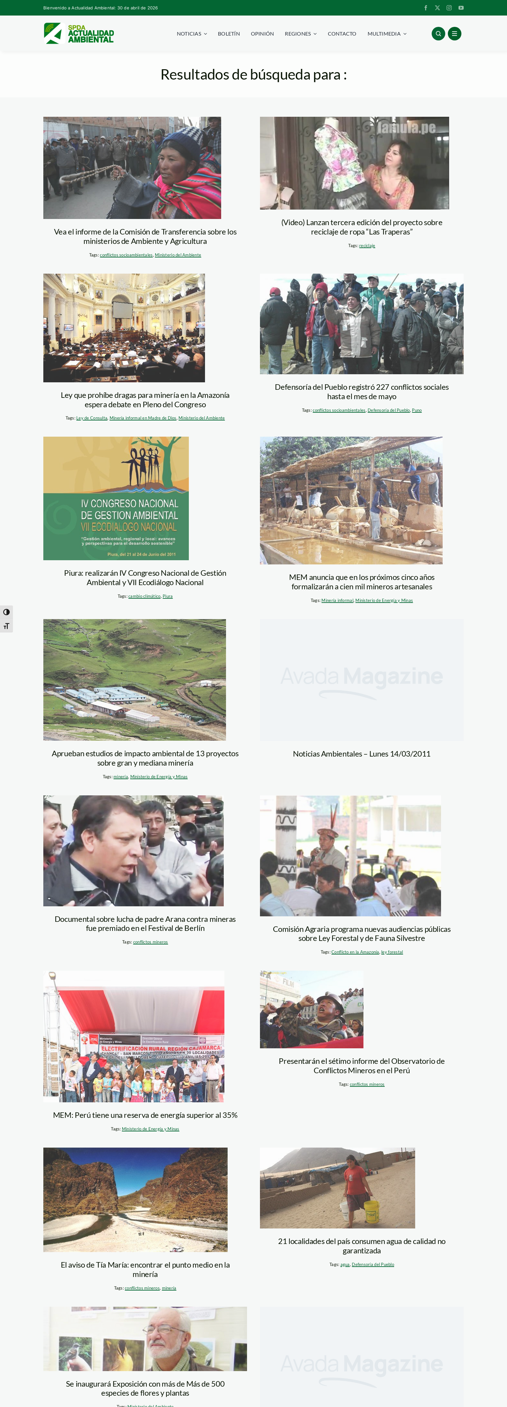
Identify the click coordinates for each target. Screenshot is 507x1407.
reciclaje (367, 245)
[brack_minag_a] (145, 1339)
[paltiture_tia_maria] (135, 1200)
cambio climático (144, 596)
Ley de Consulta (91, 417)
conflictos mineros (150, 941)
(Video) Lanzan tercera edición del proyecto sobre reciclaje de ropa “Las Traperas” (361, 226)
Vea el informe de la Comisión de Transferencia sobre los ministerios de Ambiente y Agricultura (145, 236)
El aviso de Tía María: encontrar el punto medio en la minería (145, 1269)
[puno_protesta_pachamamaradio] (132, 168)
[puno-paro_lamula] (362, 324)
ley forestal (392, 951)
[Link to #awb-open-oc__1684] (454, 33)
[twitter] (437, 7)
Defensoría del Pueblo (389, 410)
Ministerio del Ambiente (178, 254)
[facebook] (425, 7)
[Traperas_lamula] (354, 163)
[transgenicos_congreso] (124, 328)
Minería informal (337, 600)
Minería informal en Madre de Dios (143, 417)
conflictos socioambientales (126, 254)
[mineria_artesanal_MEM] (351, 500)
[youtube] (461, 7)
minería (120, 776)
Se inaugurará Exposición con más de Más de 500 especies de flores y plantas (145, 1388)
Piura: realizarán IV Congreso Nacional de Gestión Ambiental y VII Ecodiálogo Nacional (145, 577)
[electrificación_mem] (133, 1036)
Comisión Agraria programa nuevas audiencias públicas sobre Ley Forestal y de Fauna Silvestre (361, 933)
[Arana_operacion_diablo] (133, 850)
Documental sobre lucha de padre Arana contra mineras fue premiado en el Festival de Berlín (145, 923)
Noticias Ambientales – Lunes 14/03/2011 (362, 753)
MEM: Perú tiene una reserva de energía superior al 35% (145, 1114)
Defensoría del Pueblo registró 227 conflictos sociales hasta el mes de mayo (362, 391)
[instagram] (449, 7)
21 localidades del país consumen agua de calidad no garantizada (362, 1245)
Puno (417, 410)
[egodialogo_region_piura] (116, 498)
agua (345, 1264)
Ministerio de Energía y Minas (384, 600)
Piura (168, 596)
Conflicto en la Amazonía (355, 951)
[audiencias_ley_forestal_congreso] (350, 855)
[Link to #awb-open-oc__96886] (438, 33)
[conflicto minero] (311, 1009)
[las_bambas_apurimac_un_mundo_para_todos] (134, 680)
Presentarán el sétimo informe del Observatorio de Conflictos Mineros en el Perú (362, 1065)
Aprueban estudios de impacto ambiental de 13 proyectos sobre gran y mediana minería (145, 757)
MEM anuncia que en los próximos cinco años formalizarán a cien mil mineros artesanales (362, 581)
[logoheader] (78, 24)
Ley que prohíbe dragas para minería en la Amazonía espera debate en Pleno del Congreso (145, 399)
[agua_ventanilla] (337, 1188)
